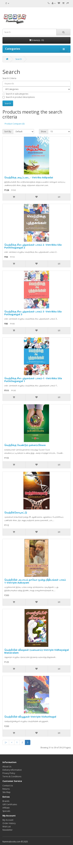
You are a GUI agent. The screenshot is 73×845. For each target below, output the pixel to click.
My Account (7, 820)
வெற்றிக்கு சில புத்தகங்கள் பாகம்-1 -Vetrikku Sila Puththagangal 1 (33, 380)
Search (18, 59)
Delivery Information (12, 769)
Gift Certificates (9, 804)
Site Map (6, 792)
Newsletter (7, 829)
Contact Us (7, 785)
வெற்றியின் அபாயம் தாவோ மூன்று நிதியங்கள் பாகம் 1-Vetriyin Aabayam (35, 581)
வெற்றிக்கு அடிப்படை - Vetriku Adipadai (28, 177)
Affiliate (6, 807)
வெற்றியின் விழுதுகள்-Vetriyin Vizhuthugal (30, 716)
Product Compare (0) (14, 123)
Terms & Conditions (11, 776)
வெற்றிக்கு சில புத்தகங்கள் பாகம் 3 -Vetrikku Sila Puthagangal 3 (33, 313)
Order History (9, 823)
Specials (6, 811)
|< (6, 742)
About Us (6, 766)
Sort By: (7, 131)
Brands (5, 801)
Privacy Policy (8, 773)
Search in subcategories (15, 93)
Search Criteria (9, 78)
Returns (6, 788)
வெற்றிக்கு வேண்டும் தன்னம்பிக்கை (25, 445)
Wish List (6, 826)
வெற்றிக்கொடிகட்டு (15, 512)
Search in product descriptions (18, 97)
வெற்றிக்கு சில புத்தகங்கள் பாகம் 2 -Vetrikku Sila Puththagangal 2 (33, 246)
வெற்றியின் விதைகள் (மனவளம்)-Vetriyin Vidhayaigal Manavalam (36, 651)
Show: (43, 131)
